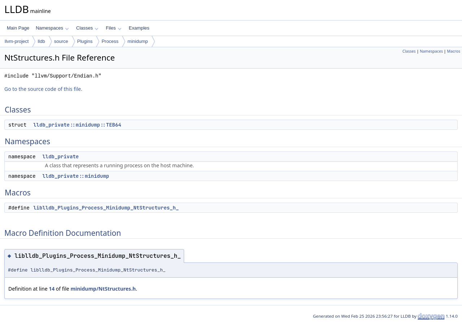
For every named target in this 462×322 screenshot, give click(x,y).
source (61, 41)
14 (52, 288)
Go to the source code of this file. (43, 88)
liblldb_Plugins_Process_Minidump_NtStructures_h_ (106, 207)
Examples (139, 28)
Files (113, 28)
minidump (137, 41)
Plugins (85, 41)
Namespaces (52, 28)
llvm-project (17, 41)
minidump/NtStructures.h (103, 288)
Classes (87, 28)
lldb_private (60, 156)
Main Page (18, 28)
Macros (454, 51)
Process (109, 41)
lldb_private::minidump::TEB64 (77, 125)
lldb (41, 41)
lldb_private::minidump (75, 176)
